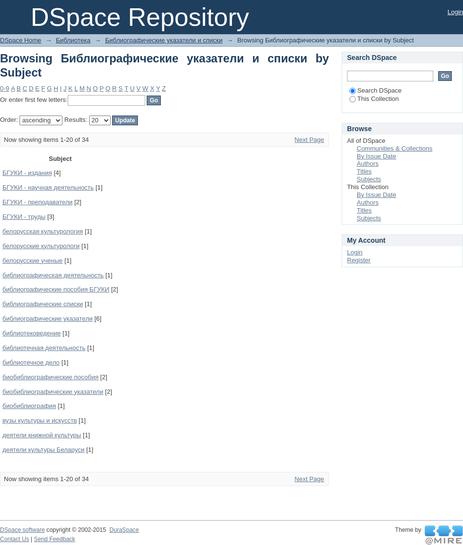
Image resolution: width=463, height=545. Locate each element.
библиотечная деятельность (43, 347)
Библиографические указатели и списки (164, 40)
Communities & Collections (394, 148)
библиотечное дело (30, 362)
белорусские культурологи (40, 246)
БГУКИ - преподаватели (37, 202)
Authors (368, 163)
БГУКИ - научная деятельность (48, 187)
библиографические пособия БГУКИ (55, 289)
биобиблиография (29, 405)
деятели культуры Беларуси (43, 449)
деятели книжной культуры (41, 435)
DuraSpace (123, 529)
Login (455, 12)
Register (358, 260)
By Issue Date (376, 156)
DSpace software (22, 529)
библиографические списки (42, 304)
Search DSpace (375, 90)
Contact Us (14, 539)
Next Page (309, 139)
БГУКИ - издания (27, 172)
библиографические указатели (47, 318)
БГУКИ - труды (23, 216)
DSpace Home (20, 40)
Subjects (369, 179)
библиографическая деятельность (53, 275)
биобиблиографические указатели (52, 391)
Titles (364, 171)
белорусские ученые (32, 260)
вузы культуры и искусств (39, 420)
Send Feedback (55, 539)
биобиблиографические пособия (50, 377)
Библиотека (73, 40)
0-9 (4, 88)
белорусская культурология (42, 231)
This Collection (374, 98)
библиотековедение (31, 333)
